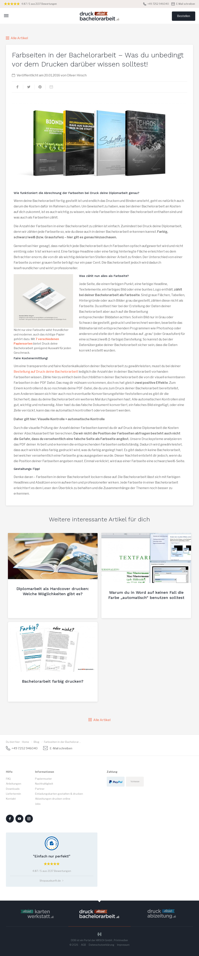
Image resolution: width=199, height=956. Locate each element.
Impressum (123, 944)
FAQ (8, 778)
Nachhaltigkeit (44, 783)
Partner (40, 788)
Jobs (38, 803)
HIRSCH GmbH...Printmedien (112, 940)
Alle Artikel (17, 38)
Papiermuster (43, 778)
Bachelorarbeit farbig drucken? (52, 681)
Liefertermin (13, 793)
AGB (83, 944)
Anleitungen (13, 783)
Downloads (13, 788)
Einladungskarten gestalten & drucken (59, 793)
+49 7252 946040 (156, 3)
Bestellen (183, 16)
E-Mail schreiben (183, 3)
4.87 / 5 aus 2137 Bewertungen (30, 3)
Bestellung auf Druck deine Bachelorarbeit (46, 371)
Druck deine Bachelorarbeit (99, 15)
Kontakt (11, 798)
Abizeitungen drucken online (52, 798)
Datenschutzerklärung (101, 944)
